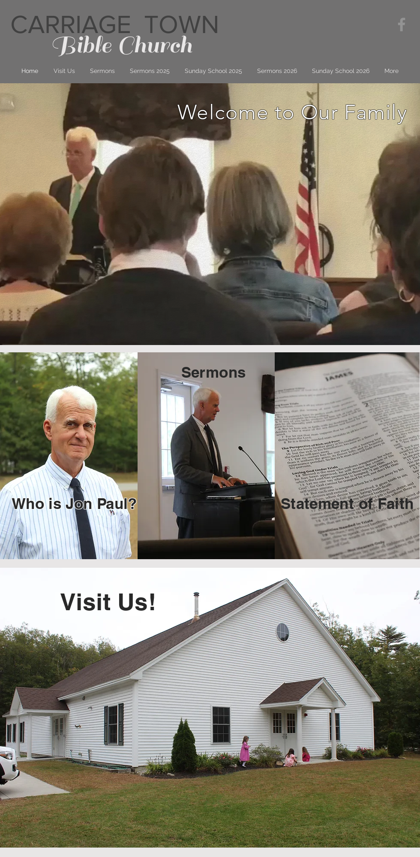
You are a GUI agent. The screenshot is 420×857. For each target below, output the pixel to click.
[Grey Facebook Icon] (402, 24)
